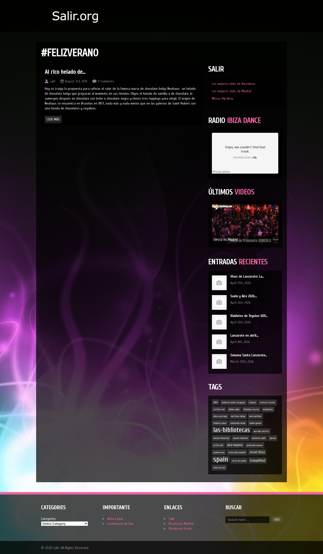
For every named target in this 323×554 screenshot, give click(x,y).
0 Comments (106, 81)
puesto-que (218, 452)
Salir (172, 519)
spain (220, 459)
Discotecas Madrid (181, 524)
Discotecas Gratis (180, 528)
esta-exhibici (255, 416)
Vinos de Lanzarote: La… (247, 276)
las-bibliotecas (231, 430)
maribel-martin (261, 431)
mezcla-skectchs (240, 438)
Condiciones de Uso (120, 524)
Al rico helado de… (65, 72)
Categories (48, 519)
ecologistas (268, 409)
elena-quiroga (220, 416)
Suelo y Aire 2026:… (243, 296)
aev (215, 402)
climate (252, 402)
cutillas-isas (219, 409)
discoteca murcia (251, 409)
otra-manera (235, 445)
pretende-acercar (255, 445)
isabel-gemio (255, 423)
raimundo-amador (237, 452)
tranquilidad (257, 460)
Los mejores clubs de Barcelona (233, 84)
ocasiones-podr (259, 438)
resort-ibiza (257, 452)
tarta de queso (239, 460)
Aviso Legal (115, 519)
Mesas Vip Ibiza (222, 98)
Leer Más (53, 119)
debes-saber (234, 409)
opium (273, 438)
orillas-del (218, 445)
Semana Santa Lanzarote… (248, 355)
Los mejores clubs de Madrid (231, 91)
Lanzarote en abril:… (244, 335)
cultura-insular (267, 402)
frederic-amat (219, 423)
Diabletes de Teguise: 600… (248, 316)
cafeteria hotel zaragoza (233, 402)
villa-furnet (219, 467)
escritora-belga (238, 416)
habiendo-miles (237, 423)
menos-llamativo (221, 438)
